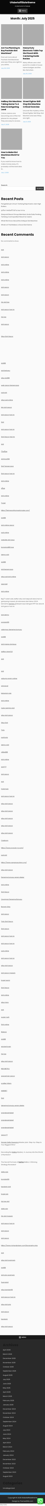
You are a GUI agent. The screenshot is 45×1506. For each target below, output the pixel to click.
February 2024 (8, 1451)
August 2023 (7, 1476)
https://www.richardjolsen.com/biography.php (19, 1245)
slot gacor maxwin (8, 973)
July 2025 (6, 1379)
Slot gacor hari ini (8, 473)
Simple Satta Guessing (10, 1142)
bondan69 (5, 1179)
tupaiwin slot (6, 1186)
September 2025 (9, 1371)
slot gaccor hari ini (8, 1297)
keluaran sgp (6, 693)
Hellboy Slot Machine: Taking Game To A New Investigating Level (11, 105)
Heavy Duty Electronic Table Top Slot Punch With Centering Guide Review (33, 53)
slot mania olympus (8, 644)
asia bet (4, 584)
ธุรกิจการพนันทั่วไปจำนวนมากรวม (13, 210)
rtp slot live (5, 302)
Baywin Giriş (5, 907)
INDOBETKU (5, 1069)
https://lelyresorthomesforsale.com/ (15, 510)
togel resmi (5, 980)
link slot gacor (6, 407)
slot (2, 250)
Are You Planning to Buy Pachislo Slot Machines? (10, 50)
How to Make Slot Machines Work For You (10, 155)
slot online (5, 264)
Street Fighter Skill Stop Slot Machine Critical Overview (31, 104)
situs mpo (5, 1002)
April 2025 (7, 1392)
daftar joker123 (7, 651)
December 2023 (9, 1459)
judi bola (4, 737)
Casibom (4, 840)
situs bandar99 (7, 1290)
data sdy (4, 1209)
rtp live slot (5, 1201)
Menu (24, 11)
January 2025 (8, 1405)
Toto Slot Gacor (7, 921)
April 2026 (7, 1350)
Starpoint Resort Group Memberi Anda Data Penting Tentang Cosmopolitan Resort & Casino (21, 215)
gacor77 (4, 1135)
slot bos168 (5, 459)
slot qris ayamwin (8, 1275)
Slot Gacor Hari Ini (8, 437)
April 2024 (7, 1442)
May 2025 (6, 1388)
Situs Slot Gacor (7, 336)
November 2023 (9, 1464)
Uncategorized (9, 1488)
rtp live (3, 317)
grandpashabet (7, 1113)
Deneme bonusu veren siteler (12, 877)
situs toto (3, 1504)
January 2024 (8, 1455)
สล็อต (3, 488)
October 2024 (8, 1417)
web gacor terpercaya (10, 385)
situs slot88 (5, 378)
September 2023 (9, 1472)
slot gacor (5, 257)
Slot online (5, 1024)
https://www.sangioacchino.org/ (14, 862)
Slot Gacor (5, 892)
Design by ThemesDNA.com (22, 1501)
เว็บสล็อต (4, 451)
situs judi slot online (8, 576)
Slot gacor (5, 929)
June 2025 (7, 1383)
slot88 (3, 363)
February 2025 (8, 1400)
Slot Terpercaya (7, 466)
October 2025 (8, 1367)
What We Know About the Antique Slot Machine (19, 221)
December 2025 (9, 1358)
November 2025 (9, 1362)
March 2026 (7, 1354)
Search (4, 185)
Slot (2, 422)
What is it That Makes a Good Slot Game (16, 225)
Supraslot (5, 1282)
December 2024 (9, 1409)
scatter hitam (6, 1083)
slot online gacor (7, 525)
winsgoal (4, 686)
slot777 (3, 767)
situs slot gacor (7, 715)
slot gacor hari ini (7, 309)
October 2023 (8, 1468)
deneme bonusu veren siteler (12, 1105)
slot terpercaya (7, 569)
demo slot (5, 554)
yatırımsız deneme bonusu (11, 629)
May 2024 (6, 1438)
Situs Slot (4, 723)
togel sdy (4, 1194)
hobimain (5, 789)
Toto (3, 730)
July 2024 (6, 1430)
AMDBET (4, 1091)
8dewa (4, 1032)
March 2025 (7, 1396)
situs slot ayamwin (8, 1260)
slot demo (5, 615)
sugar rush (5, 1017)
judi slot (4, 392)
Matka (14, 1152)
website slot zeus (8, 540)
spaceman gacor (8, 1076)
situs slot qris (6, 1304)
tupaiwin (4, 1319)
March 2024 (7, 1447)
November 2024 (9, 1413)
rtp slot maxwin (7, 1216)
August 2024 (8, 1426)
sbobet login (6, 1046)
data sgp (4, 1172)
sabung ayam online (9, 678)
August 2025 (7, 1375)
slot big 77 (12, 604)
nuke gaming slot (8, 708)
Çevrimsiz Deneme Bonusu (11, 899)
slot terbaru (5, 370)
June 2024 (7, 1434)
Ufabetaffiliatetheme (22, 2)
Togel (3, 503)
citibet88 (4, 752)
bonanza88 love (7, 547)
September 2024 (9, 1421)
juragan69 (5, 622)
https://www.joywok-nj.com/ (12, 848)
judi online (5, 532)
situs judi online (7, 400)
